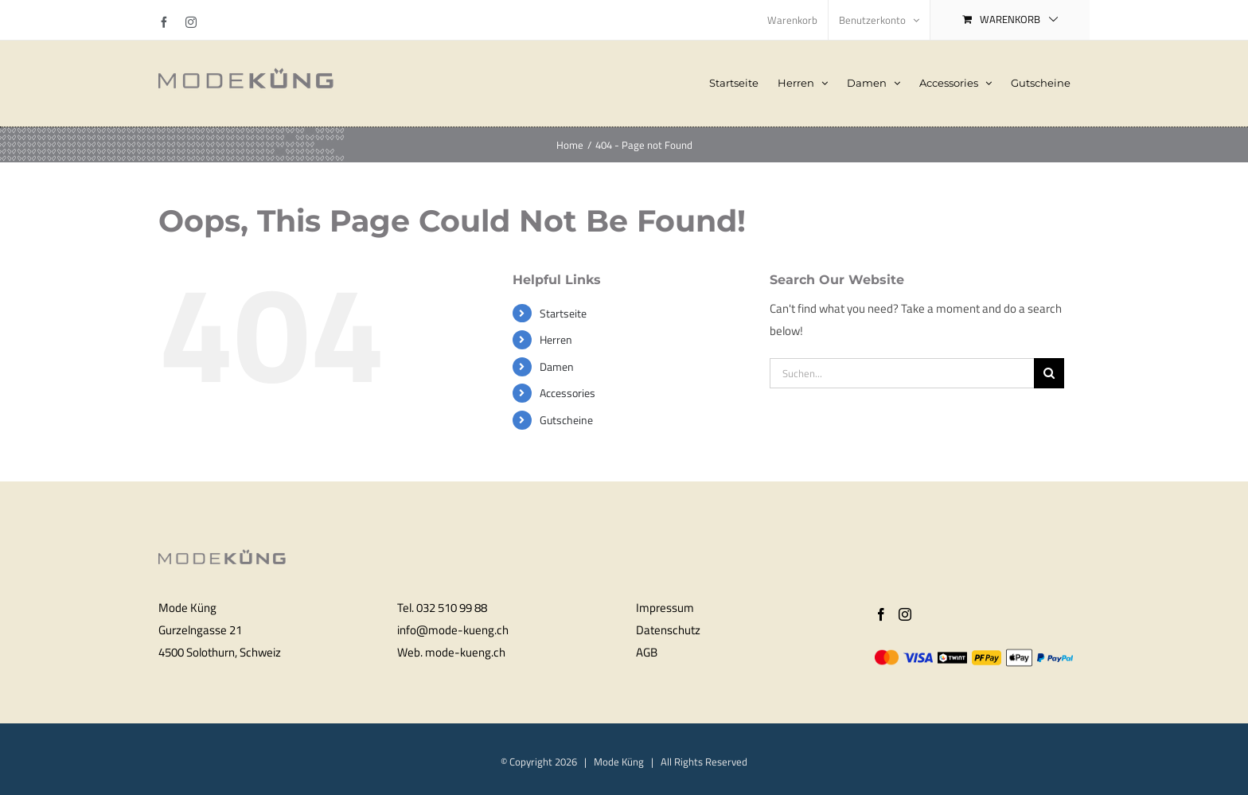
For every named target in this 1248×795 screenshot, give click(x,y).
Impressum (665, 607)
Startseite (563, 313)
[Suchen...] (902, 373)
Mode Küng (619, 762)
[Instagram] (905, 614)
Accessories (567, 392)
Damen (557, 366)
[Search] (1049, 373)
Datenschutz (668, 630)
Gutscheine (566, 419)
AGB (646, 652)
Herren (556, 339)
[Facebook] (881, 614)
